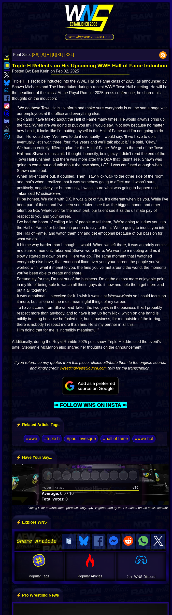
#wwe (31, 438)
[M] (48, 55)
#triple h (52, 438)
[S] (43, 55)
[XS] (35, 55)
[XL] (59, 55)
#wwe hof (144, 438)
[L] (54, 55)
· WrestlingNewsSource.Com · (89, 37)
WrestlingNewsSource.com (83, 368)
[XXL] (69, 55)
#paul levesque (81, 438)
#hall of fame (115, 438)
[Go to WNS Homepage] (89, 19)
